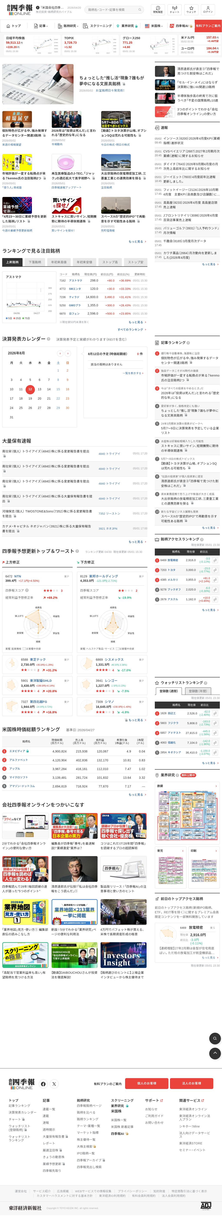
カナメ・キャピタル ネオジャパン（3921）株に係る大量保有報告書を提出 (47, 562)
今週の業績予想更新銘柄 (18, 262)
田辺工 (172, 713)
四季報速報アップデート (67, 209)
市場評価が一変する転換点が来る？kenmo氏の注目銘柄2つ (24, 197)
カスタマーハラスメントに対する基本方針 (63, 1194)
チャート (175, 10)
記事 (41, 26)
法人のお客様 (193, 1083)
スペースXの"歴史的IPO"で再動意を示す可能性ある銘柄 (123, 251)
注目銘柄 (107, 209)
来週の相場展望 (12, 155)
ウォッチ (191, 9)
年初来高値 (59, 294)
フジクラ (173, 723)
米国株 (154, 26)
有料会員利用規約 (145, 1194)
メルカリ (173, 579)
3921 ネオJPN (108, 562)
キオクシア (174, 752)
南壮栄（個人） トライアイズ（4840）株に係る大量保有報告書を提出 (47, 531)
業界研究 (126, 25)
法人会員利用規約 (176, 1194)
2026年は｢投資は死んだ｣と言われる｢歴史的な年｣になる (74, 143)
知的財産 (161, 1190)
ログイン (208, 9)
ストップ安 (136, 294)
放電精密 (173, 560)
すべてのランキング (130, 362)
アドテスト (174, 732)
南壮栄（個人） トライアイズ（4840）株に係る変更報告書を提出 (47, 486)
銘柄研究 (68, 26)
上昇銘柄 (12, 294)
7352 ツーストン (109, 547)
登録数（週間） (169, 691)
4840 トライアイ (109, 486)
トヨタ (172, 570)
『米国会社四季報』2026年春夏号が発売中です (53, 7)
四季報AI (181, 26)
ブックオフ (174, 589)
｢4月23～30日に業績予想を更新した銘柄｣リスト (24, 251)
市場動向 (57, 155)
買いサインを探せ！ (64, 262)
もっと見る (136, 273)
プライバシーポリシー (133, 1190)
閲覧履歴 (158, 9)
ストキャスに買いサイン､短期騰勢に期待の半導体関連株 (74, 251)
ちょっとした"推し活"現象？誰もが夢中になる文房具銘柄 (111, 80)
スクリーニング (97, 26)
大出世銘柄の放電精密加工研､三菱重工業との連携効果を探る (123, 197)
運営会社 (17, 1190)
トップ (14, 26)
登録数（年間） (198, 691)
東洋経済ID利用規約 (113, 1194)
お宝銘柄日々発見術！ (109, 90)
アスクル (173, 599)
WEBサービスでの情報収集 (92, 1190)
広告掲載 (61, 1190)
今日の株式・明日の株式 (116, 155)
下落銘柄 (35, 294)
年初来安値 (84, 294)
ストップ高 (110, 294)
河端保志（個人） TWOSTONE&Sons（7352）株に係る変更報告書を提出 (47, 547)
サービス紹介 (39, 1190)
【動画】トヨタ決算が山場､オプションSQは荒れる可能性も (124, 144)
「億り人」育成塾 (12, 209)
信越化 (172, 742)
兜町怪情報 (108, 262)
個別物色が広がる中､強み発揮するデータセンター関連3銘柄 (24, 144)
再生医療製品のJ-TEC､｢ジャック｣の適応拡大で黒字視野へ (73, 197)
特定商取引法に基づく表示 (192, 1190)
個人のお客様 (150, 1083)
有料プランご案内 (208, 26)
